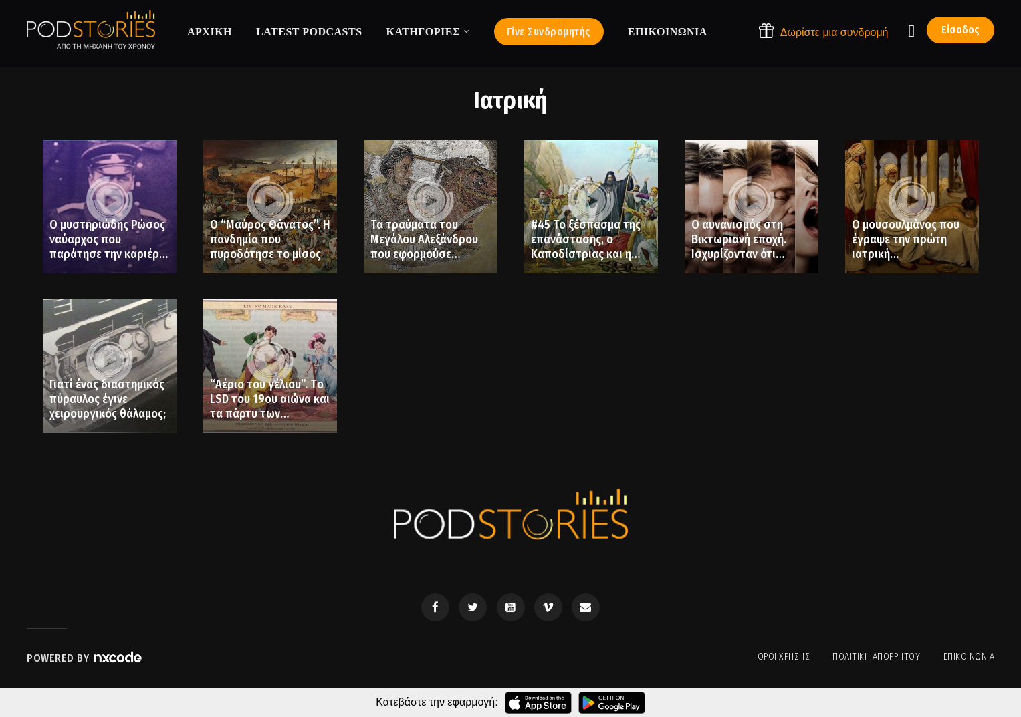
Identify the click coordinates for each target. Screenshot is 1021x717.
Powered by (85, 658)
